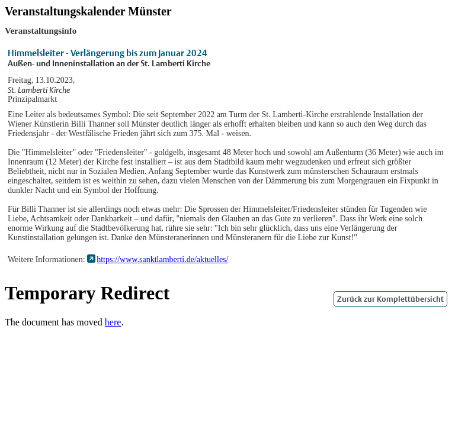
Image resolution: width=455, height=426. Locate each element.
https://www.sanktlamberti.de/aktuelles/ (162, 259)
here (113, 322)
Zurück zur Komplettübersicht (390, 299)
